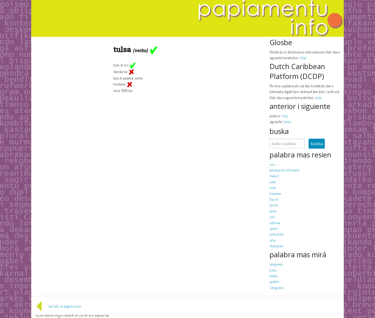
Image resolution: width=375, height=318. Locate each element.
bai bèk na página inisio (58, 306)
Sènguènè (276, 287)
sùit (272, 217)
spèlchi (274, 281)
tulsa (303, 58)
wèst (273, 182)
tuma (287, 121)
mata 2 (274, 176)
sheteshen (276, 246)
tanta (273, 211)
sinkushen (277, 234)
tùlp (285, 116)
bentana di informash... (285, 170)
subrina (275, 223)
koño (273, 270)
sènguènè (276, 264)
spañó (274, 228)
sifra (273, 240)
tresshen (275, 193)
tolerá (274, 276)
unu (272, 164)
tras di (274, 199)
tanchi (274, 205)
